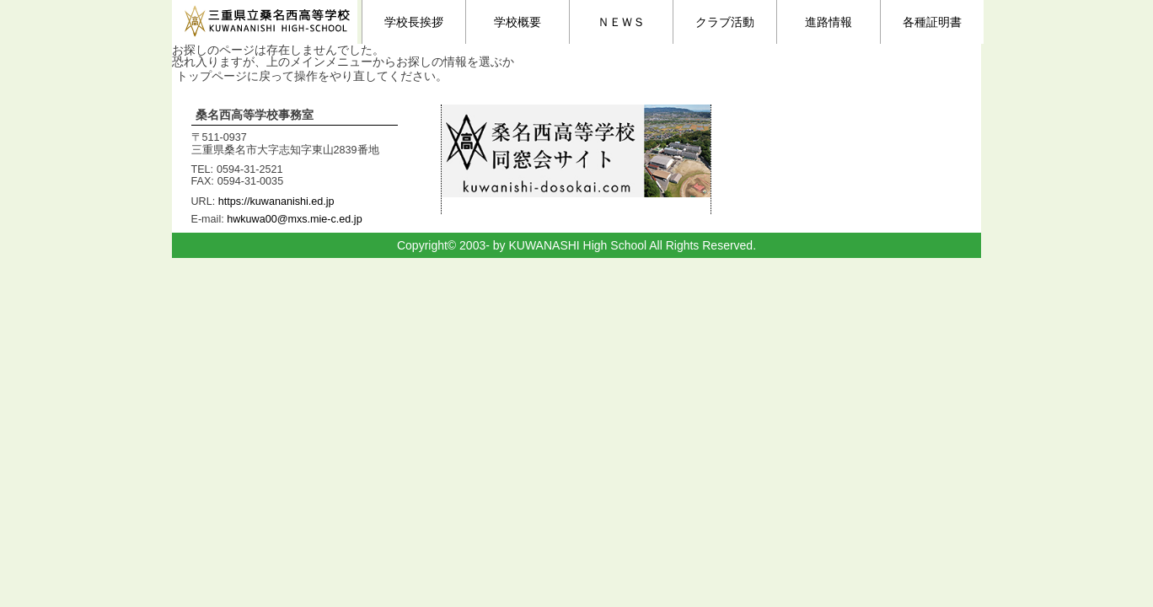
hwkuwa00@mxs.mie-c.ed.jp (294, 219)
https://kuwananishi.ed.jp (276, 201)
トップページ (211, 76)
